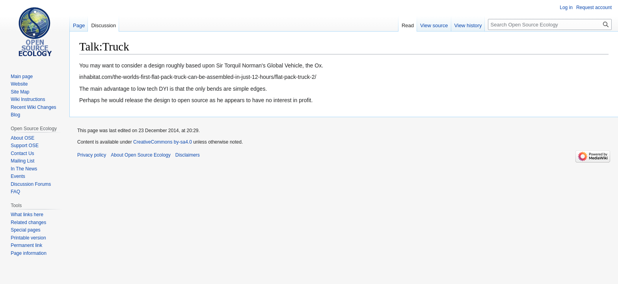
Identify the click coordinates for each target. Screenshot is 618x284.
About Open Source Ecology (140, 155)
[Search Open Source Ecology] (550, 24)
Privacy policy (91, 155)
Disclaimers (187, 155)
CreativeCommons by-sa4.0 (162, 142)
